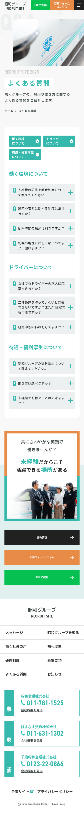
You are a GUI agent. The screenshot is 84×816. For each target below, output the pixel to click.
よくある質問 (16, 674)
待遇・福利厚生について (23, 154)
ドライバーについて (54, 140)
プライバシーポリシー (55, 791)
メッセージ (14, 632)
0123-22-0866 (45, 763)
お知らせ (54, 674)
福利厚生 (54, 646)
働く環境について (18, 140)
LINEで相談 (40, 5)
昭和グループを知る (63, 632)
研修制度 (12, 660)
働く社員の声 (16, 646)
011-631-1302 (45, 733)
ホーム (8, 110)
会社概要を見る (32, 710)
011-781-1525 (45, 703)
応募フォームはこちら (62, 5)
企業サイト (20, 791)
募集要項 (54, 660)
